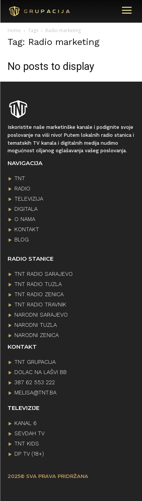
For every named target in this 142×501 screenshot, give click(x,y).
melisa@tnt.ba (35, 392)
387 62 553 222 (34, 382)
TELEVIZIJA (28, 198)
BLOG (21, 239)
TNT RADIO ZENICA (39, 294)
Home (14, 30)
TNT (19, 178)
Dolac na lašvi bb (40, 372)
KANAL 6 (25, 423)
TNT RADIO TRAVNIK (40, 304)
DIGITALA (25, 209)
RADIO (22, 188)
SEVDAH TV (29, 433)
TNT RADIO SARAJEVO (43, 274)
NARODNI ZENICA (36, 335)
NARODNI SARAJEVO (41, 314)
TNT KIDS (26, 443)
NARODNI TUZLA (35, 325)
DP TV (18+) (29, 453)
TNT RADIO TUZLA (38, 284)
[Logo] (30, 11)
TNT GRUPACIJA (35, 362)
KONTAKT (26, 229)
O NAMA (24, 219)
